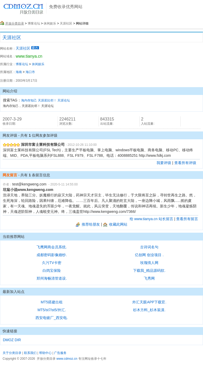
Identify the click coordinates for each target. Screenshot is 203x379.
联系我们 (30, 353)
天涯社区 (66, 23)
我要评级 (164, 163)
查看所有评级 (185, 163)
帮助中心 (45, 353)
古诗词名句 (149, 247)
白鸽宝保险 (52, 270)
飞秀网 (149, 278)
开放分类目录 (14, 23)
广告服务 (60, 353)
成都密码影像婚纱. (52, 255)
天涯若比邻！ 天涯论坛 (54, 100)
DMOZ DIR (12, 340)
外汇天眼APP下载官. (149, 302)
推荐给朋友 (88, 224)
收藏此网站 (115, 224)
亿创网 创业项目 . (149, 255)
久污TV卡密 (51, 263)
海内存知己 (29, 100)
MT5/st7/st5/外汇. (52, 310)
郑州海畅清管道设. (52, 278)
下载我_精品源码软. (149, 270)
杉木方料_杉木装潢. (149, 310)
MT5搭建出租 (52, 302)
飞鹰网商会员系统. (52, 247)
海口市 (30, 72)
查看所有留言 (187, 219)
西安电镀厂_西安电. (51, 318)
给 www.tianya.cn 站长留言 (151, 219)
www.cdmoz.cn (66, 358)
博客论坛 (34, 23)
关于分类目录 (12, 353)
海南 (19, 72)
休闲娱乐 (50, 23)
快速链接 (10, 331)
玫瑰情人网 (149, 263)
